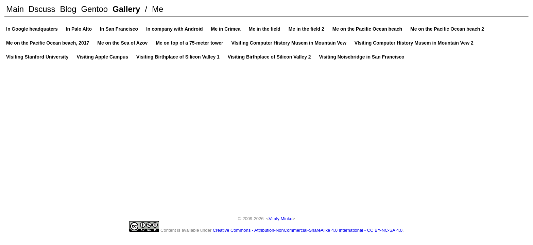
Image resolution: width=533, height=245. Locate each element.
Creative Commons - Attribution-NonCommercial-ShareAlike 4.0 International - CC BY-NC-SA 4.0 (307, 230)
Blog (68, 9)
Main (15, 9)
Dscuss (42, 9)
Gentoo (94, 9)
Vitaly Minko (280, 218)
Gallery (126, 9)
